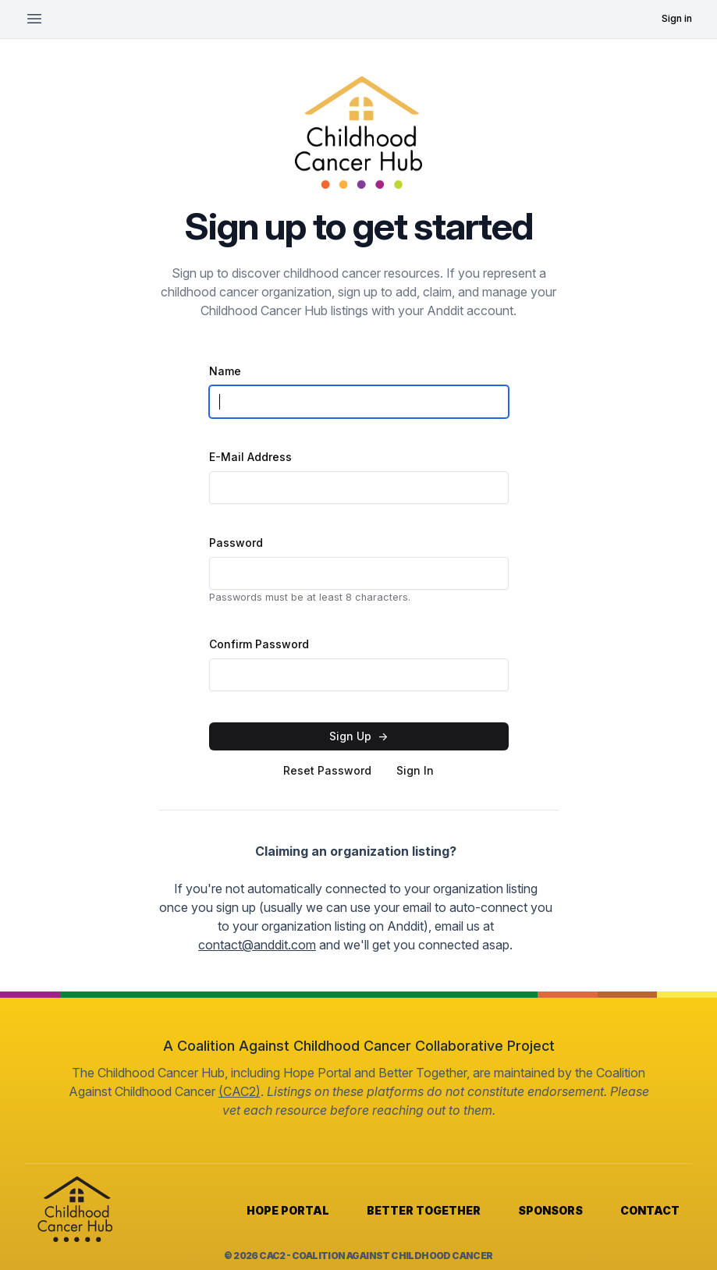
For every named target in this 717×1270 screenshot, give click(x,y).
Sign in (677, 18)
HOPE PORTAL (288, 1210)
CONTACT (650, 1210)
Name (225, 371)
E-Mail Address (250, 456)
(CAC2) (239, 1091)
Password (236, 542)
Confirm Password (259, 644)
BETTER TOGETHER (424, 1210)
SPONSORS (550, 1210)
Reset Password (327, 770)
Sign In (415, 770)
